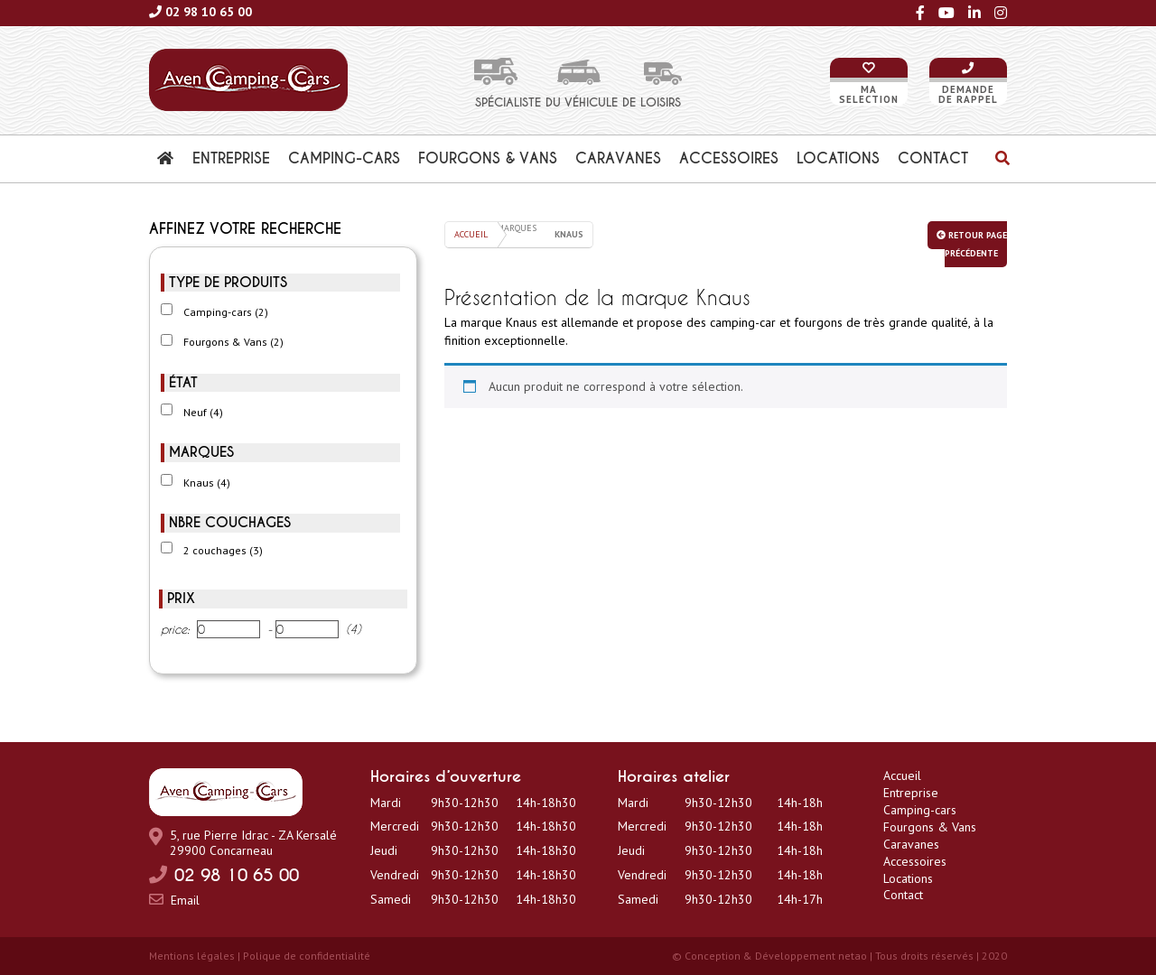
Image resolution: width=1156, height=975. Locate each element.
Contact (903, 894)
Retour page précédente (972, 244)
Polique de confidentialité (306, 955)
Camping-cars (225, 312)
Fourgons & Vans (233, 341)
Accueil (471, 234)
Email (185, 900)
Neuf (203, 412)
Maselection (869, 94)
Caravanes (911, 844)
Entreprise (910, 792)
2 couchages (223, 550)
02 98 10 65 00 (208, 12)
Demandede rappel (968, 94)
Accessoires (914, 861)
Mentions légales (192, 955)
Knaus (206, 482)
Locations (908, 878)
